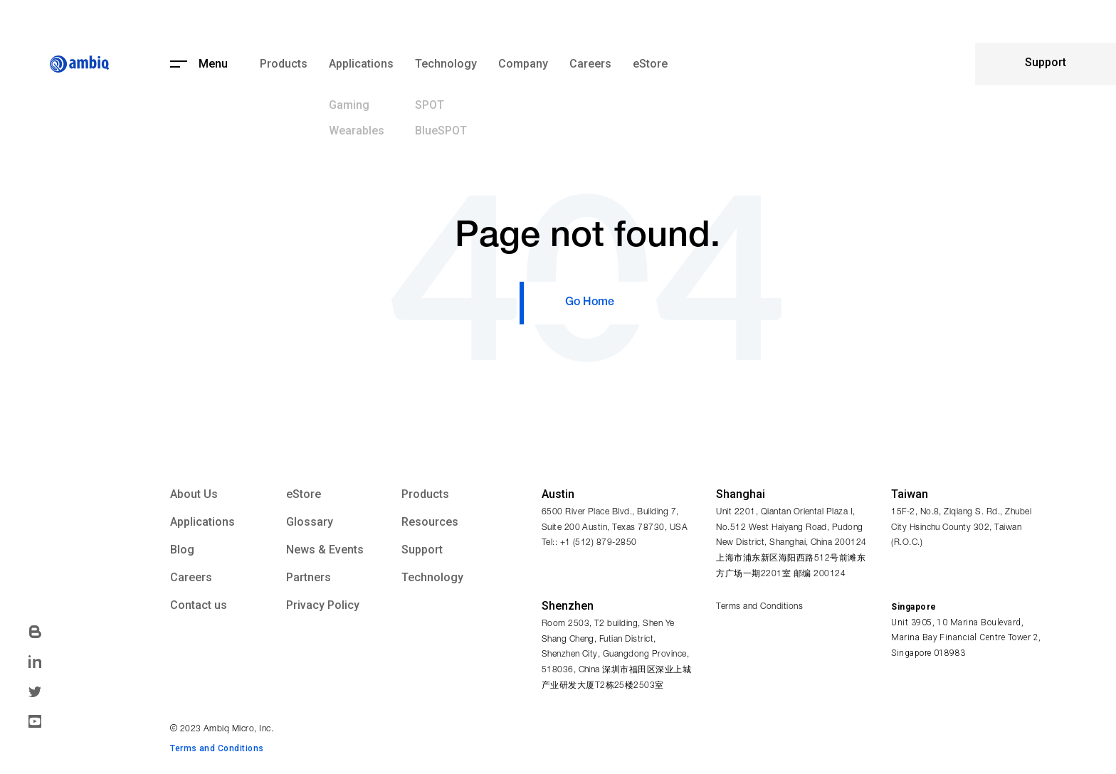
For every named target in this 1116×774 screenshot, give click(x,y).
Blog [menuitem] (182, 550)
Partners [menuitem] (308, 577)
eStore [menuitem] (650, 64)
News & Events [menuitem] (325, 550)
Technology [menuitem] (446, 64)
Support (1045, 62)
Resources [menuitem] (429, 522)
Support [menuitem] (422, 550)
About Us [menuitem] (194, 494)
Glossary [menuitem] (309, 522)
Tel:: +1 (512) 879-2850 (589, 543)
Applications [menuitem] (361, 64)
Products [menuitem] (283, 64)
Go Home (589, 303)
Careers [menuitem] (590, 64)
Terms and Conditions (759, 607)
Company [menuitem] (523, 64)
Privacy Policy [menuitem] (322, 605)
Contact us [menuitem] (198, 605)
